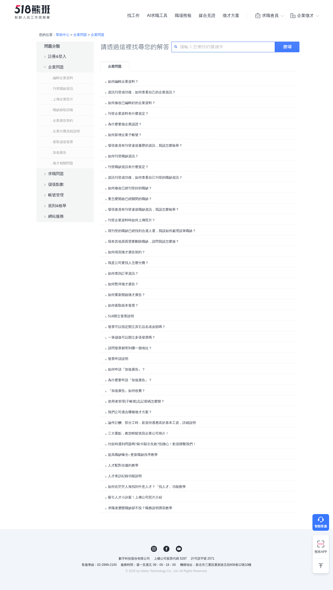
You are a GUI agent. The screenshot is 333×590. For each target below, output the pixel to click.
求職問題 (56, 173)
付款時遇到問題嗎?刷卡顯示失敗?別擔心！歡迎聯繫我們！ (152, 444)
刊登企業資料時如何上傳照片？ (131, 220)
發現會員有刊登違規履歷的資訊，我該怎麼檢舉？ (145, 145)
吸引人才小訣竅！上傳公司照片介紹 (135, 497)
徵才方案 (231, 16)
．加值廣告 (57, 152)
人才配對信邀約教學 (123, 465)
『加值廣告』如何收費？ (126, 391)
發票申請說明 (118, 359)
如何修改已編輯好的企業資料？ (131, 103)
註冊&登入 (57, 56)
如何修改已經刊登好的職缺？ (130, 188)
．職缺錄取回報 (61, 110)
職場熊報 (183, 16)
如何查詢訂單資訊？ (123, 273)
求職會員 (267, 15)
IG (154, 549)
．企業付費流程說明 (64, 131)
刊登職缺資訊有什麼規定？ (128, 167)
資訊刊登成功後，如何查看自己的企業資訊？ (142, 92)
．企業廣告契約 (61, 120)
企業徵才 (302, 15)
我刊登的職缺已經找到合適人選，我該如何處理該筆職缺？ (152, 231)
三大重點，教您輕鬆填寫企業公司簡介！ (138, 433)
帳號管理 (56, 195)
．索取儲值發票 (61, 142)
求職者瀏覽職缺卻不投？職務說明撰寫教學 (140, 508)
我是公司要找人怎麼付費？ (128, 263)
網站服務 (56, 216)
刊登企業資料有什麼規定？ (128, 113)
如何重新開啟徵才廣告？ (126, 295)
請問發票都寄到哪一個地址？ (130, 348)
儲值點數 (56, 184)
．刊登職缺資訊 (61, 88)
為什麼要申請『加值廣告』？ (130, 380)
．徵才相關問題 (61, 163)
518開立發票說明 (121, 316)
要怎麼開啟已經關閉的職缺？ (130, 199)
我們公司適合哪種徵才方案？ (130, 412)
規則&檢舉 (57, 205)
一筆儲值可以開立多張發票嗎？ (131, 337)
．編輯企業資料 (61, 78)
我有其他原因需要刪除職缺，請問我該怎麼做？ (143, 241)
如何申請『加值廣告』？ (126, 369)
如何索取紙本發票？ (123, 305)
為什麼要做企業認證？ (125, 124)
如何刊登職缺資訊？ (123, 156)
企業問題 (80, 35)
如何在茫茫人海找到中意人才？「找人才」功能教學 (147, 487)
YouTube (179, 549)
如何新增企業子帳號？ (125, 135)
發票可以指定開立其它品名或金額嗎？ (136, 327)
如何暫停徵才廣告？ (123, 284)
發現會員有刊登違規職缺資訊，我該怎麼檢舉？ (143, 209)
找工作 (133, 16)
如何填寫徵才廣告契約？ (126, 252)
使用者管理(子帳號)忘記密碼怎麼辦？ (136, 401)
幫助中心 (62, 35)
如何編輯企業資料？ (123, 81)
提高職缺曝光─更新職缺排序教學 (133, 455)
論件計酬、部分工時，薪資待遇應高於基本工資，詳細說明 (152, 423)
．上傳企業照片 (61, 99)
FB (166, 549)
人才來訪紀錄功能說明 (125, 476)
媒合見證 (207, 16)
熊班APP (321, 552)
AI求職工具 (157, 16)
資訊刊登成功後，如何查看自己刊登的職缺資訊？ (145, 177)
